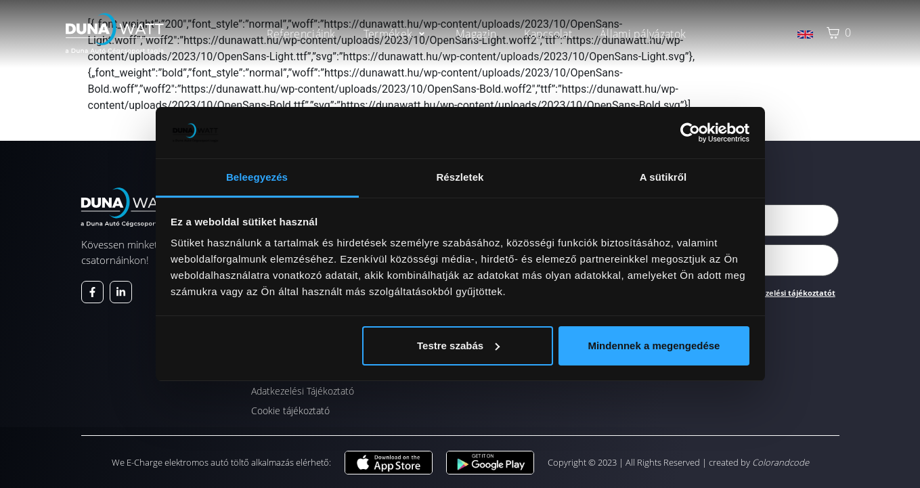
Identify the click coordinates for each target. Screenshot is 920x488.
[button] (396, 33)
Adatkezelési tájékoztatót (786, 293)
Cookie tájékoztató (290, 410)
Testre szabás (458, 345)
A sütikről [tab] (663, 177)
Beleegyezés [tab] (257, 177)
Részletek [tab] (459, 177)
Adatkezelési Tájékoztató (302, 390)
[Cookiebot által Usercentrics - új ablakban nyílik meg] (690, 133)
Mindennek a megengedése (654, 345)
